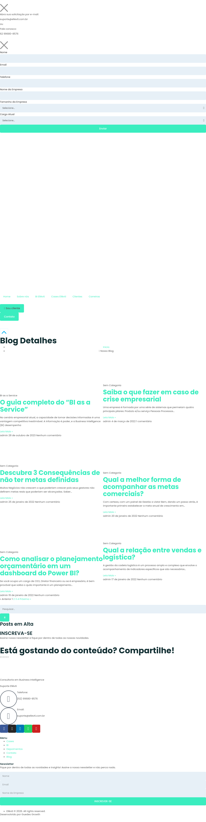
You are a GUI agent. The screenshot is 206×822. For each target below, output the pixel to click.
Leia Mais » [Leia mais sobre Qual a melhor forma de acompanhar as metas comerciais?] (109, 513)
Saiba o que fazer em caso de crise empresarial (151, 397)
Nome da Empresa (11, 90)
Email (3, 65)
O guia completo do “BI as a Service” (45, 407)
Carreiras (94, 298)
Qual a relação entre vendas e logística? (152, 555)
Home (6, 298)
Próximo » (25, 600)
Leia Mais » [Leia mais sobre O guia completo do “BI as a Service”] (6, 433)
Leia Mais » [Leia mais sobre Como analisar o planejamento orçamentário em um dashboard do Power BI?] (6, 592)
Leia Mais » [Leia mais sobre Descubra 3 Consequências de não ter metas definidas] (6, 499)
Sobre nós (23, 298)
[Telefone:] (8, 700)
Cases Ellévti (58, 298)
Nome (3, 52)
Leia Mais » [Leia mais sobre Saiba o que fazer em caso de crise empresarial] (109, 419)
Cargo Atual (7, 115)
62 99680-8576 (9, 33)
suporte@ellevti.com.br (14, 19)
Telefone (5, 77)
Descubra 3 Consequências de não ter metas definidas (50, 478)
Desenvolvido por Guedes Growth (20, 817)
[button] (12, 310)
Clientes (77, 298)
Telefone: (22, 694)
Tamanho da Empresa (13, 102)
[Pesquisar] (4, 619)
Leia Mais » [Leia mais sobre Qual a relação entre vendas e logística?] (109, 577)
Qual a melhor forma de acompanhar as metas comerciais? (142, 488)
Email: (20, 711)
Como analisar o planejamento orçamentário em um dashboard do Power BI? (51, 567)
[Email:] (8, 717)
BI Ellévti (40, 298)
